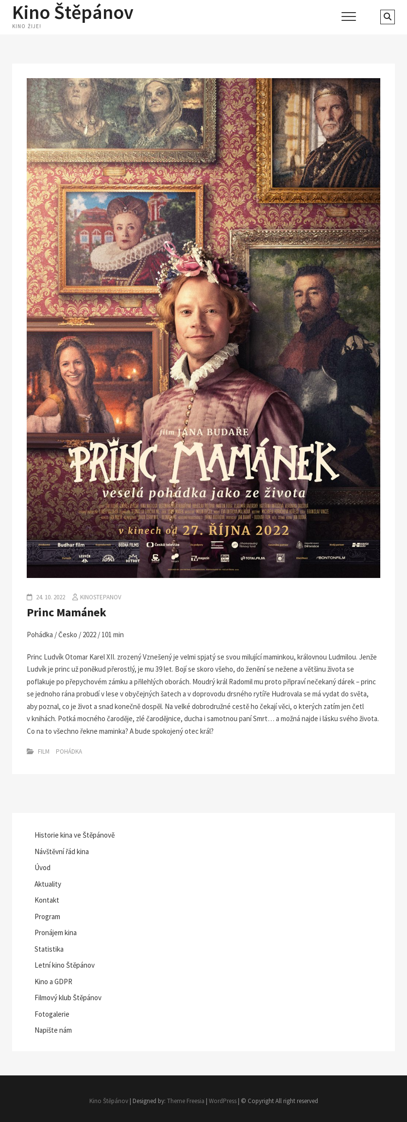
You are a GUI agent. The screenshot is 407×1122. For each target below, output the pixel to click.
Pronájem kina (55, 932)
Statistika (49, 949)
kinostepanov (100, 597)
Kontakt (46, 900)
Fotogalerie (51, 1014)
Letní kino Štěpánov (64, 965)
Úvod (42, 867)
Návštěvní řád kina (61, 851)
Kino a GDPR (53, 981)
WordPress (223, 1101)
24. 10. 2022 (49, 597)
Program (47, 916)
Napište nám (53, 1030)
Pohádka (69, 751)
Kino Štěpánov (73, 12)
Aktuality (47, 884)
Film (44, 751)
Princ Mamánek (66, 612)
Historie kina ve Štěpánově (74, 835)
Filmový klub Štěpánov (68, 997)
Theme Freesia (185, 1101)
